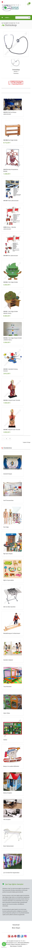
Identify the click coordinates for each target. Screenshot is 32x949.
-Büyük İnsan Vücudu (11, 429)
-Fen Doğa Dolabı (10, 140)
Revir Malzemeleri (8, 846)
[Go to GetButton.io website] (4, 947)
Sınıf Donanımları (8, 500)
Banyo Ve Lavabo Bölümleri (11, 766)
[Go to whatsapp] (4, 944)
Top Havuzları (7, 686)
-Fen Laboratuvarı (10, 255)
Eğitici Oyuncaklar (8, 580)
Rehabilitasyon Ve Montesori (11, 633)
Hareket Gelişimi (8, 660)
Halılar (5, 739)
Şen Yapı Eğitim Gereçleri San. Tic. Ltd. (10, 5)
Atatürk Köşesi (7, 474)
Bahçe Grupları (7, 793)
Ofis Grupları (7, 819)
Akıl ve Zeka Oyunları (9, 607)
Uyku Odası (6, 713)
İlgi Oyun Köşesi (7, 553)
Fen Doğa (6, 527)
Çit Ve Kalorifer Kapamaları (11, 872)
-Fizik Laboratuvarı (11, 200)
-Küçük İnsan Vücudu (11, 400)
